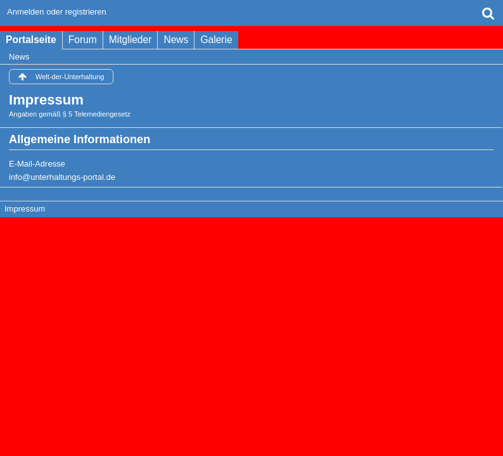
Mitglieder (130, 39)
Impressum (24, 208)
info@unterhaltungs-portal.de (62, 177)
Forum (82, 39)
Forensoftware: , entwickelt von (251, 231)
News (175, 39)
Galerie (216, 39)
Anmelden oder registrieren (56, 11)
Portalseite (31, 39)
